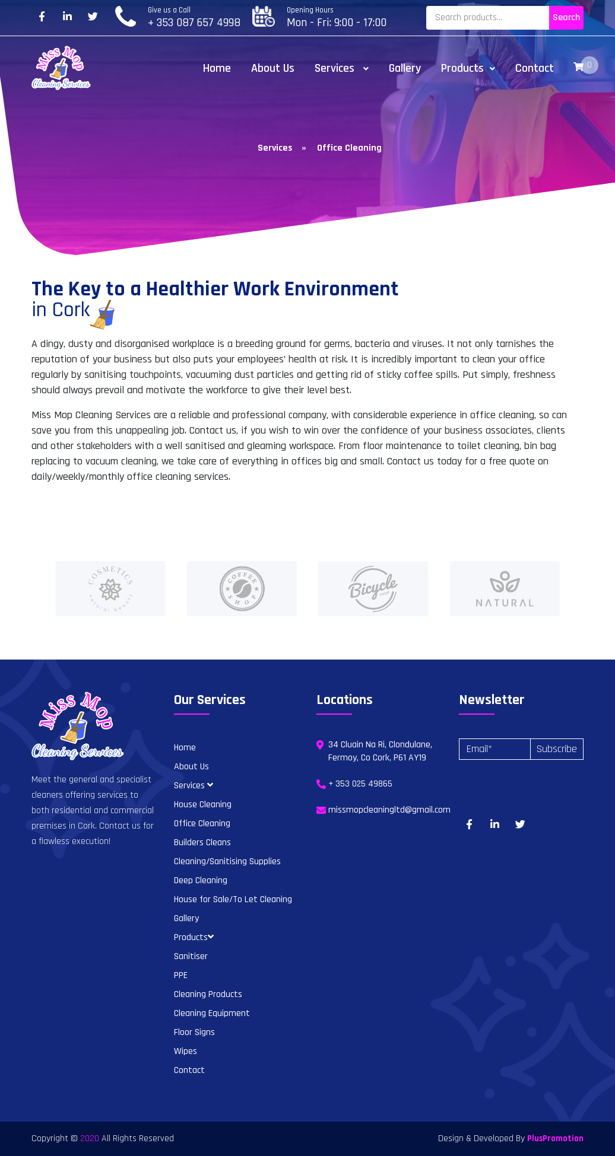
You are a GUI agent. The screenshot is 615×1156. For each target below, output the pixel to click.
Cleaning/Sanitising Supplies (227, 861)
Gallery (405, 68)
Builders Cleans (202, 842)
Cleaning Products (208, 994)
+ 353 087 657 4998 (194, 22)
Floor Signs (194, 1032)
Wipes (185, 1051)
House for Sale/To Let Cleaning (233, 899)
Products (468, 68)
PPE (181, 975)
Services (342, 68)
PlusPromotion (555, 1138)
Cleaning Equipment (212, 1013)
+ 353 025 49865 (360, 783)
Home (217, 68)
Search (566, 17)
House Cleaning (203, 804)
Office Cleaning (202, 823)
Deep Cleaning (200, 880)
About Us (272, 68)
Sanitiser (191, 956)
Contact (534, 68)
